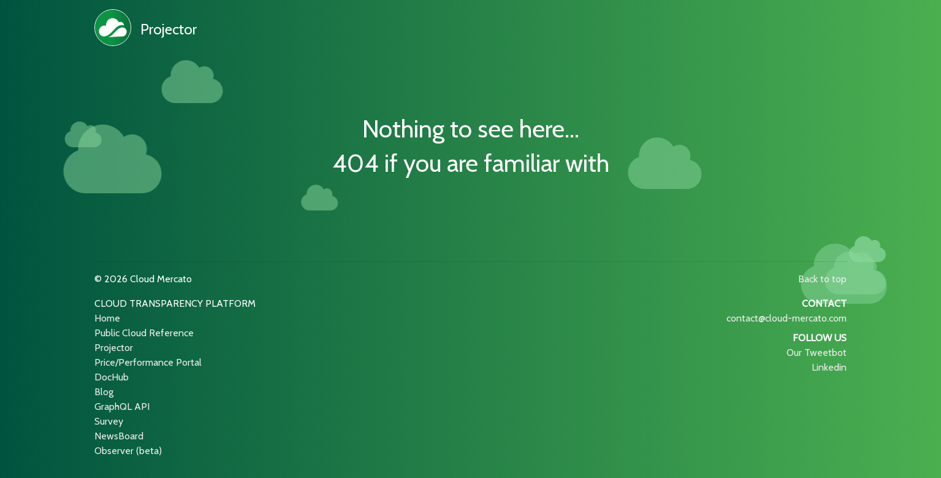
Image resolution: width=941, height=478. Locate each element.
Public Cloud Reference (144, 333)
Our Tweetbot (817, 352)
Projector (168, 29)
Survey (108, 421)
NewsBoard (118, 436)
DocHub (111, 377)
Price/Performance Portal (148, 362)
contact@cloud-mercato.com (786, 318)
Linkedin (829, 367)
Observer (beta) (128, 451)
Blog (103, 392)
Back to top (822, 279)
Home (107, 318)
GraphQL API (122, 406)
